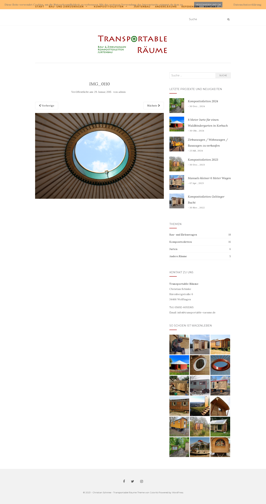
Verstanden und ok (208, 4)
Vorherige (46, 105)
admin (122, 92)
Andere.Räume (178, 256)
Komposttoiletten (180, 241)
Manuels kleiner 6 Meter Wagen (209, 178)
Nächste (153, 105)
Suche (223, 75)
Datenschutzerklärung (247, 4)
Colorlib (154, 492)
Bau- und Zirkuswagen (183, 234)
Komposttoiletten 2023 (203, 159)
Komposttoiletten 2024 (203, 101)
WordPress (177, 492)
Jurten (173, 249)
